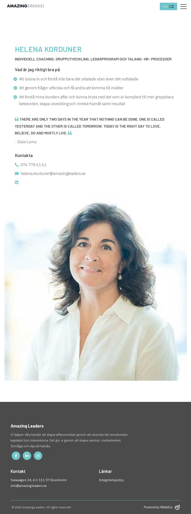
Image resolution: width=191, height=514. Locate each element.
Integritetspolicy (111, 480)
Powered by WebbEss (162, 507)
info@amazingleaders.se (29, 486)
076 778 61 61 (30, 164)
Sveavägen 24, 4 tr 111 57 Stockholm (39, 480)
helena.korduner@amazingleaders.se (50, 173)
